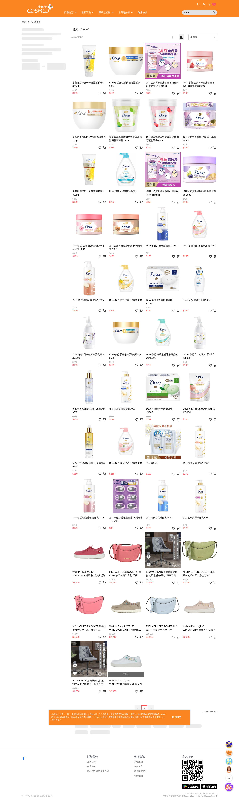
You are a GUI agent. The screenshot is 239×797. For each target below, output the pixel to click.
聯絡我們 (138, 776)
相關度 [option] (193, 37)
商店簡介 (91, 766)
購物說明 (138, 762)
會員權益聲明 (140, 771)
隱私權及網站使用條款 (98, 771)
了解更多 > (56, 720)
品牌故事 (91, 762)
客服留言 (138, 766)
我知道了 (176, 717)
